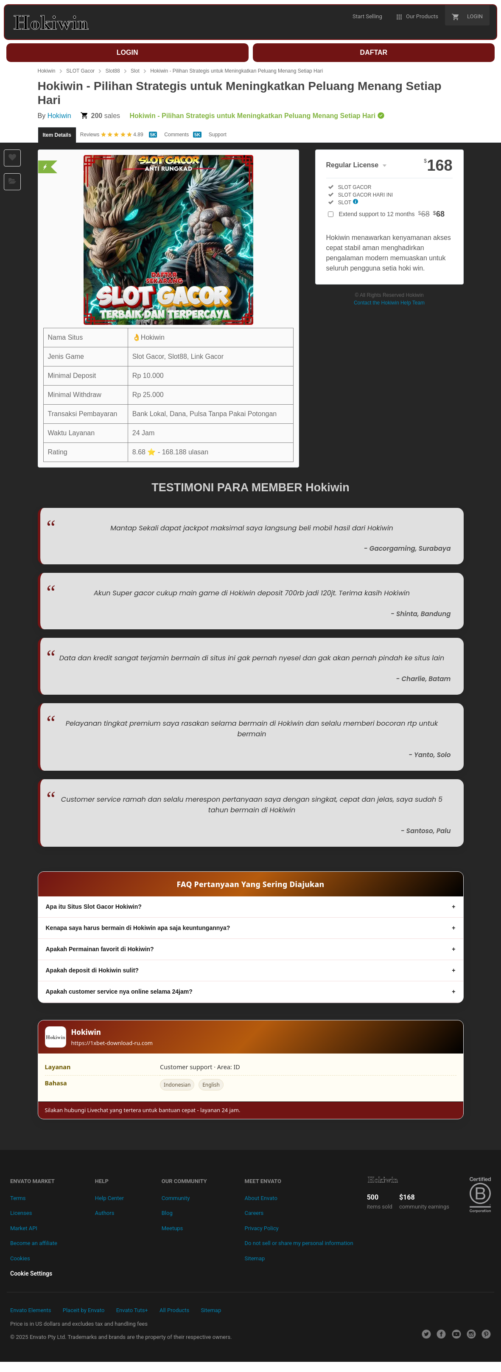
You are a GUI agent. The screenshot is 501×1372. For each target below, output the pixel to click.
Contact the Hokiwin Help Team (389, 303)
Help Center (109, 1198)
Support (218, 135)
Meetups (172, 1228)
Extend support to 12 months (392, 214)
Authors (105, 1213)
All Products (174, 1310)
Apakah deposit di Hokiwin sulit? (92, 970)
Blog (167, 1213)
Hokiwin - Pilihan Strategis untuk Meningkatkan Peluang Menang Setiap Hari (236, 71)
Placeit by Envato (84, 1310)
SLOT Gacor (80, 71)
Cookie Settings (31, 1273)
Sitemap (255, 1258)
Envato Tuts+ (132, 1310)
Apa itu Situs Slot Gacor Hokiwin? (94, 906)
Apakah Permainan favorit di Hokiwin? (100, 949)
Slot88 (113, 71)
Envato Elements (30, 1310)
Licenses (21, 1213)
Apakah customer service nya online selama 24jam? (119, 991)
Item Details (57, 135)
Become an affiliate (33, 1243)
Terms (18, 1198)
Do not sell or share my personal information (299, 1243)
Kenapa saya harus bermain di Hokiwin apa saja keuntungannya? (138, 927)
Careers (254, 1213)
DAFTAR (374, 52)
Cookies (20, 1258)
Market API (23, 1228)
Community (176, 1198)
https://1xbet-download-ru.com (112, 1043)
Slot (135, 71)
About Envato (261, 1198)
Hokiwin (47, 71)
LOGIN (127, 52)
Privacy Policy (262, 1228)
